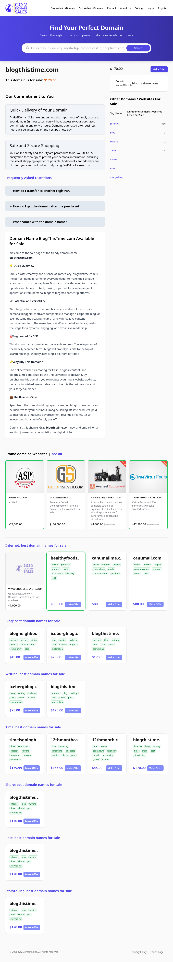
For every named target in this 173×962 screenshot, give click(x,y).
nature (62, 644)
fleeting (25, 750)
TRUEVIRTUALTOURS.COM (146, 497)
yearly (96, 759)
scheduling (57, 750)
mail (146, 573)
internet (55, 569)
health (66, 569)
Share (113, 159)
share (103, 644)
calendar (111, 750)
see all (57, 454)
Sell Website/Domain (91, 8)
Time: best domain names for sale (33, 727)
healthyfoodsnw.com (72, 558)
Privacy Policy (139, 952)
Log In (150, 8)
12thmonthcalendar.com (75, 739)
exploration (57, 648)
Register (163, 8)
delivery (70, 573)
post (111, 644)
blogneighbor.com (27, 633)
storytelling (98, 648)
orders (137, 573)
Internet (114, 123)
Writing (114, 141)
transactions (99, 569)
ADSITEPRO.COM (17, 497)
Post (112, 168)
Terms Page (157, 952)
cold (54, 644)
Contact (111, 8)
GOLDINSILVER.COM (61, 497)
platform (116, 573)
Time (113, 150)
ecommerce (57, 573)
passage (14, 750)
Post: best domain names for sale (32, 837)
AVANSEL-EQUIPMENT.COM (106, 497)
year (73, 755)
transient (27, 755)
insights (73, 644)
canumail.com (147, 558)
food (54, 577)
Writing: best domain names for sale (35, 674)
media (111, 569)
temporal (14, 755)
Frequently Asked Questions (28, 177)
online (55, 564)
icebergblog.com (67, 633)
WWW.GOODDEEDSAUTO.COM (25, 588)
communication (100, 573)
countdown (23, 746)
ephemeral (15, 759)
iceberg (73, 640)
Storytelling (116, 177)
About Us (125, 8)
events (104, 746)
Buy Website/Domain (63, 8)
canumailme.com (109, 558)
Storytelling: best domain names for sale (38, 891)
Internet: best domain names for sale (36, 545)
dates (65, 755)
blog (27, 648)
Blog (112, 132)
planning (63, 746)
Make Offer (159, 69)
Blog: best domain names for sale (32, 621)
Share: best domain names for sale (33, 784)
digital (117, 564)
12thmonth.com (108, 739)
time (95, 644)
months (55, 755)
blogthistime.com (32, 69)
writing (62, 640)
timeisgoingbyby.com (31, 739)
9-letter (105, 759)
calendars (70, 750)
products (65, 564)
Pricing (139, 8)
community (15, 648)
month (96, 755)
